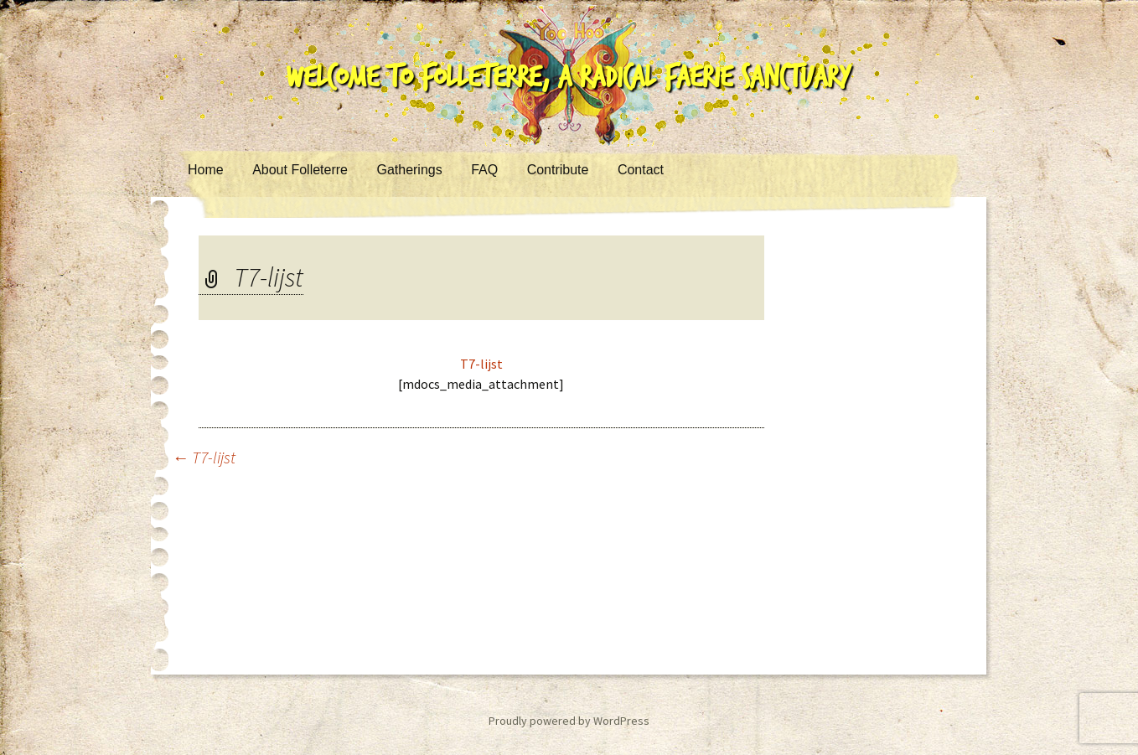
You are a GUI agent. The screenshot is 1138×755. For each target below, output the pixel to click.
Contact (641, 170)
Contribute (558, 170)
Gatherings (409, 170)
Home (206, 170)
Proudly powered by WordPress (569, 720)
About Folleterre (300, 170)
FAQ (484, 170)
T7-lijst (481, 363)
